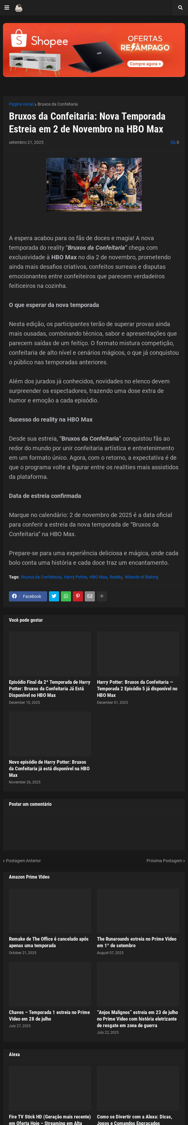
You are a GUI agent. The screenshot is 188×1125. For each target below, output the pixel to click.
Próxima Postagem (164, 860)
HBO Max (98, 577)
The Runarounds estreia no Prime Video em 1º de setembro (136, 942)
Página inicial (21, 104)
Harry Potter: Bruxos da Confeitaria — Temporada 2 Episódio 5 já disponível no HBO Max (137, 688)
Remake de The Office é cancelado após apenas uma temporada (49, 942)
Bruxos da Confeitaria (58, 104)
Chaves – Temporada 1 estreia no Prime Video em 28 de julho (49, 1015)
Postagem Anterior (23, 860)
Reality (116, 577)
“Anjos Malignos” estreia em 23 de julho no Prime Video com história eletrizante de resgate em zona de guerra (137, 1018)
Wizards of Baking (141, 577)
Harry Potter (75, 577)
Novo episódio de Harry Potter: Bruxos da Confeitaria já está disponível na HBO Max (49, 768)
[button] (7, 8)
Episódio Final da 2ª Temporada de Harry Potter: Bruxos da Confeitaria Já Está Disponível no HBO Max (49, 688)
